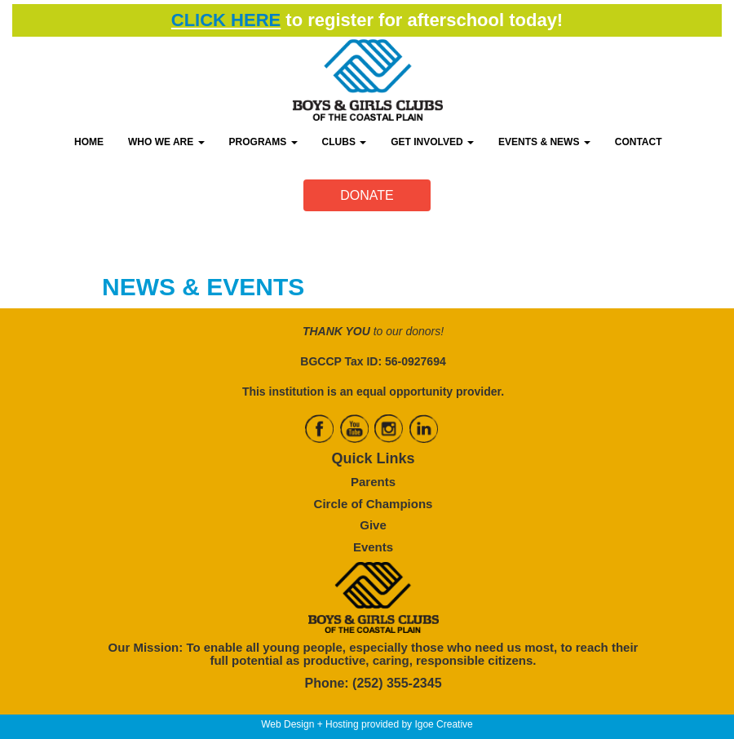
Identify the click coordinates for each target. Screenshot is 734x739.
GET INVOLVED (432, 142)
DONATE (366, 195)
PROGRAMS (263, 142)
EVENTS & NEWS (544, 142)
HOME (89, 142)
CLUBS (344, 142)
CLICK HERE (226, 20)
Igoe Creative (443, 724)
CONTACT (638, 142)
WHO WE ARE (166, 142)
